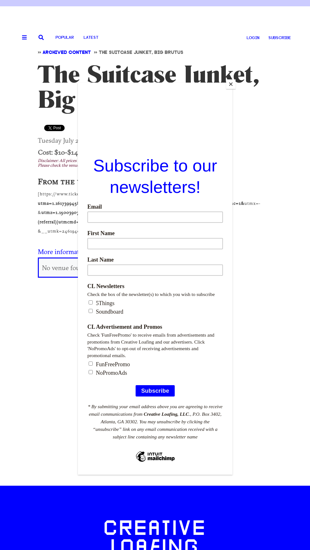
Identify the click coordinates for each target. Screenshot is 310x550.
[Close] (231, 84)
